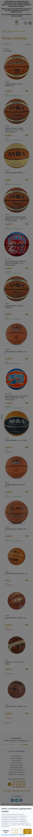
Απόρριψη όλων (6, 831)
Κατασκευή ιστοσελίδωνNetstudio (13, 835)
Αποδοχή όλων (27, 831)
